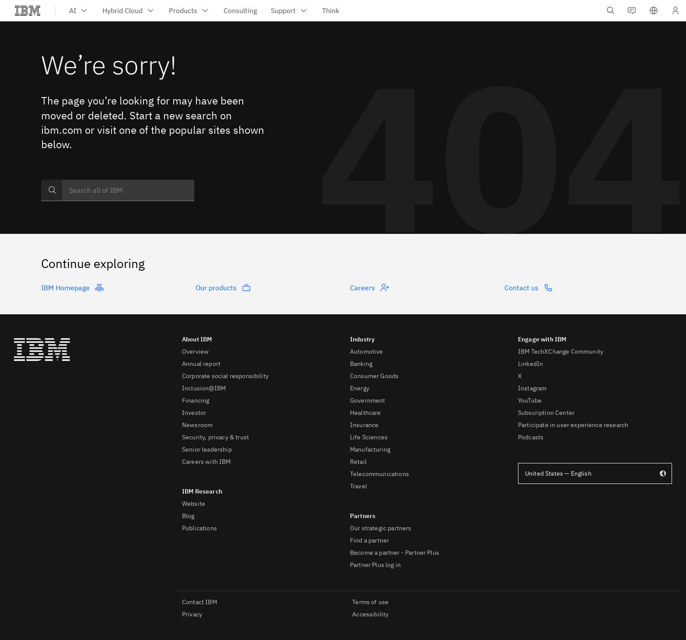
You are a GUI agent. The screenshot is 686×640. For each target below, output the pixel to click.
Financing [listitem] (195, 400)
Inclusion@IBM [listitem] (204, 388)
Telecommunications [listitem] (379, 474)
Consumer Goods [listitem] (374, 376)
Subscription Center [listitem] (546, 413)
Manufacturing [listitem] (370, 449)
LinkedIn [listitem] (530, 364)
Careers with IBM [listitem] (206, 462)
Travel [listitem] (358, 486)
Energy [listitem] (359, 388)
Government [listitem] (367, 400)
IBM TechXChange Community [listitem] (560, 351)
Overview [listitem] (195, 351)
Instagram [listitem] (532, 388)
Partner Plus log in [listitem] (375, 565)
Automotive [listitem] (366, 351)
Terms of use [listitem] (370, 602)
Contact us (528, 287)
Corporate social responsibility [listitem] (225, 376)
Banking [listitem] (361, 364)
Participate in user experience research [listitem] (573, 425)
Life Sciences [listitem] (369, 437)
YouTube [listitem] (530, 400)
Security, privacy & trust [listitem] (215, 437)
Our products (223, 287)
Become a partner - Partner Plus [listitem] (394, 553)
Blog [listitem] (188, 516)
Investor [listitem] (194, 413)
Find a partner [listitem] (369, 540)
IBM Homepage (72, 287)
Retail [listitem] (358, 462)
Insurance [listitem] (364, 425)
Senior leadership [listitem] (207, 449)
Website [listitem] (193, 504)
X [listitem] (520, 376)
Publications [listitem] (199, 528)
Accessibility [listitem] (370, 614)
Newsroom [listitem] (197, 425)
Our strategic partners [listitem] (381, 528)
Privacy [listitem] (192, 614)
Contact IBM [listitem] (199, 602)
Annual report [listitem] (201, 364)
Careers (369, 287)
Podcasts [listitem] (530, 437)
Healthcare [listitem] (365, 413)
